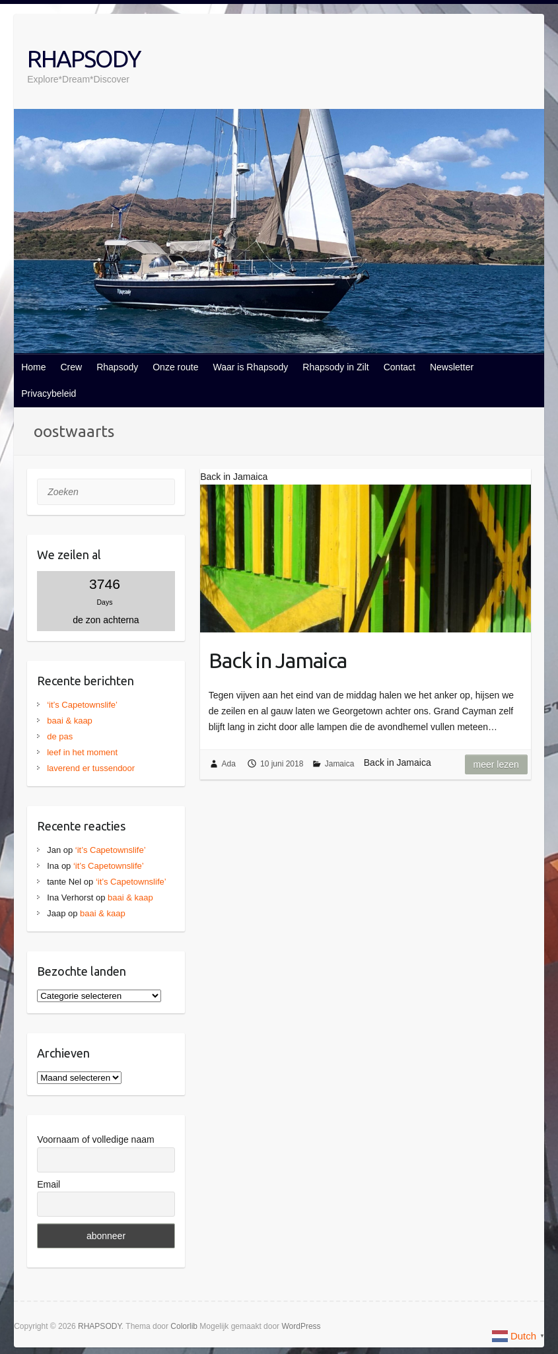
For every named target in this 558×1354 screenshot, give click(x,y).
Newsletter (451, 367)
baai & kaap (69, 721)
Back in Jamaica (278, 660)
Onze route (175, 367)
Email (48, 1184)
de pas (60, 736)
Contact (399, 367)
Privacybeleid (48, 393)
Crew (71, 367)
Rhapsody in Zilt (335, 367)
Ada (229, 763)
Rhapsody (117, 367)
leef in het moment (82, 752)
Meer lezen (496, 764)
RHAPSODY (83, 58)
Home (33, 367)
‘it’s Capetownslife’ (82, 705)
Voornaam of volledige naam (95, 1139)
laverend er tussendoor (91, 768)
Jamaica (340, 763)
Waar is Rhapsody (250, 367)
